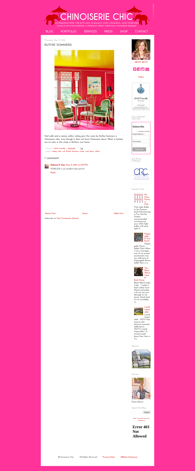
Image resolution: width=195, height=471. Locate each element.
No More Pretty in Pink (147, 199)
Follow (141, 77)
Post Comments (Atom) (68, 218)
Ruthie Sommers (72, 151)
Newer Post (50, 214)
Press (108, 31)
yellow (97, 151)
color (59, 151)
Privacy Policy (109, 457)
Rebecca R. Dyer (57, 165)
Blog (49, 31)
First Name (136, 141)
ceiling (54, 151)
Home (85, 214)
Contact (141, 31)
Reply (53, 173)
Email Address (138, 134)
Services (90, 31)
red (63, 151)
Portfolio (68, 31)
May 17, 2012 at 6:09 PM (77, 165)
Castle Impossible (147, 309)
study (82, 151)
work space (89, 151)
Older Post (118, 214)
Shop (124, 31)
